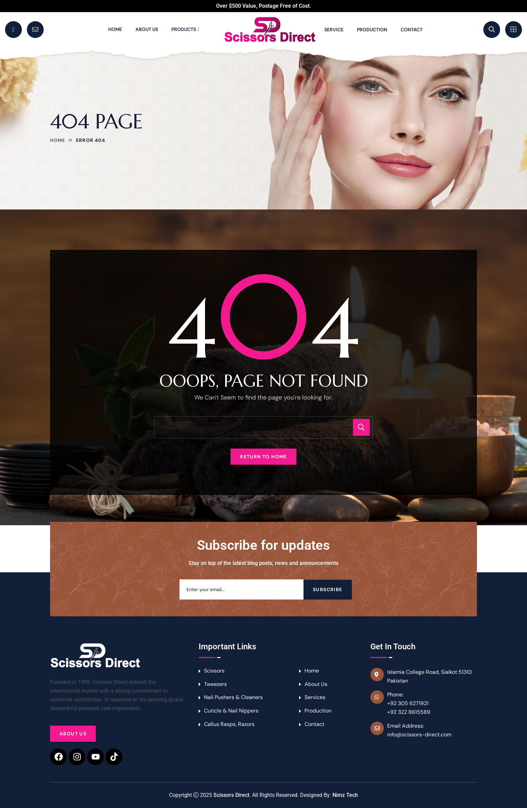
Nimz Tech (345, 795)
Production (372, 30)
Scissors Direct (231, 795)
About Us (146, 29)
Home (115, 29)
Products (183, 29)
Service (333, 30)
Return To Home (263, 457)
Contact (411, 30)
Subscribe (327, 589)
